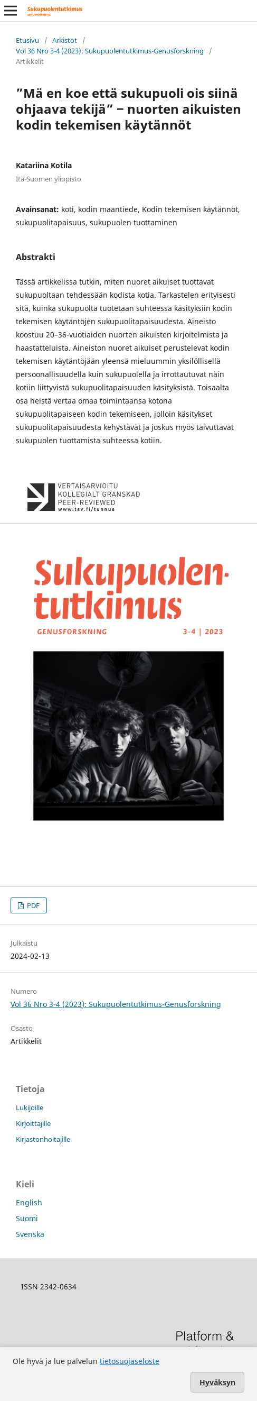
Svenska (30, 1234)
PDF (32, 905)
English (29, 1202)
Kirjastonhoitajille (43, 1139)
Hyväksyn (217, 1382)
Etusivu (27, 40)
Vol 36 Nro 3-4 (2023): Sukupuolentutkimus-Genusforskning (110, 51)
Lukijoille (29, 1107)
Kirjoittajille (33, 1123)
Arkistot (64, 40)
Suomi (27, 1218)
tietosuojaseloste (129, 1361)
